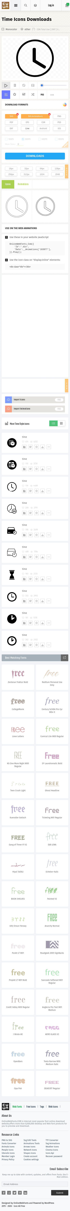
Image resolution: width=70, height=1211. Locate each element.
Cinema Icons (52, 1150)
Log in (51, 5)
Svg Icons (6, 5)
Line (27, 128)
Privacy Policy (8, 1159)
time (24, 437)
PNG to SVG (7, 1140)
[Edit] (30, 447)
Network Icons (30, 1150)
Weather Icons (52, 1146)
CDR (43, 122)
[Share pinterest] (20, 1193)
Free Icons (31, 1107)
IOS (59, 128)
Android (43, 128)
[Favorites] (36, 447)
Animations (23, 184)
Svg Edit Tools (30, 1140)
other (27, 29)
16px (11, 168)
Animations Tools (31, 1143)
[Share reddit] (9, 1193)
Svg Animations (53, 1143)
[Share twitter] (14, 1193)
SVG (11, 116)
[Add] (24, 447)
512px (26, 174)
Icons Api (50, 1153)
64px (42, 168)
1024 (42, 174)
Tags (42, 1107)
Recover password (54, 1156)
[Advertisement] (35, 325)
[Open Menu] (35, 5)
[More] (49, 447)
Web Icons (53, 1107)
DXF (11, 128)
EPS (27, 122)
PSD (59, 122)
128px (57, 168)
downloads (35, 156)
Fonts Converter (9, 1143)
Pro (42, 95)
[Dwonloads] (42, 447)
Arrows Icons (29, 1146)
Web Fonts (17, 1107)
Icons (8, 184)
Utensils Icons (8, 1153)
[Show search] (26, 5)
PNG (59, 116)
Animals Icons (8, 1146)
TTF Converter (52, 1140)
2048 (57, 174)
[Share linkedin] (25, 1193)
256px (11, 174)
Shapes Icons (30, 1153)
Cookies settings (31, 1159)
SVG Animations (35, 116)
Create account (30, 1156)
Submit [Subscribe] (59, 1193)
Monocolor (11, 29)
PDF (11, 122)
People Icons (7, 1150)
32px (26, 168)
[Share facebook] (3, 1193)
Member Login (8, 1156)
